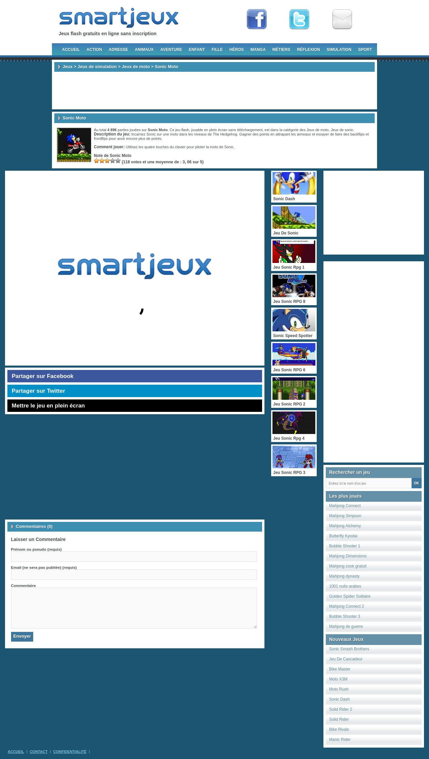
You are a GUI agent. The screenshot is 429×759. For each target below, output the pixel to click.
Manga (258, 49)
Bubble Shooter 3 (344, 616)
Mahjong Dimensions (348, 556)
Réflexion (308, 49)
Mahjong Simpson (345, 515)
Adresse (118, 49)
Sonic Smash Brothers (349, 649)
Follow (299, 19)
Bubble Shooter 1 (344, 546)
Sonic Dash (339, 699)
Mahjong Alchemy (345, 526)
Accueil (71, 49)
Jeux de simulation (97, 66)
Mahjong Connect (345, 505)
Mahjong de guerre (346, 626)
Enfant (197, 49)
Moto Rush (339, 689)
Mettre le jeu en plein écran (48, 405)
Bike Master (339, 669)
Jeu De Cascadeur (345, 659)
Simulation (339, 49)
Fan (256, 19)
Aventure (171, 49)
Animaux (144, 49)
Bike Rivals (339, 729)
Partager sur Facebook (42, 376)
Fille (217, 49)
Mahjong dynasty (344, 576)
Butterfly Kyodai (343, 536)
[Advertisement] (214, 90)
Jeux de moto (136, 66)
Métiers (281, 49)
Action (94, 49)
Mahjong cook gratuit (347, 566)
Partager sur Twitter (38, 391)
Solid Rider (339, 719)
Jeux (68, 66)
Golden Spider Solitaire (349, 596)
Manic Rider (340, 739)
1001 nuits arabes (345, 586)
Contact (39, 752)
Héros (237, 49)
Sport (365, 49)
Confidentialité (69, 751)
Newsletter (342, 19)
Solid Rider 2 (340, 709)
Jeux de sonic (342, 130)
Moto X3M (338, 679)
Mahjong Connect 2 (346, 606)
